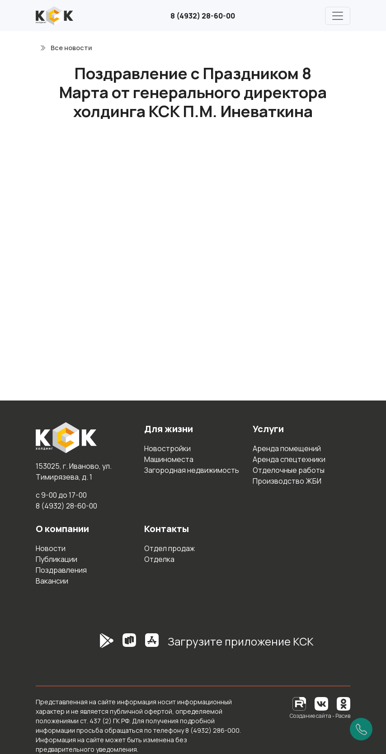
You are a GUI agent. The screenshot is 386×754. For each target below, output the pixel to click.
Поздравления (61, 570)
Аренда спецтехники (289, 459)
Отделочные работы (289, 470)
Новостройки (167, 448)
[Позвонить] (361, 729)
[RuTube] (299, 703)
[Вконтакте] (321, 703)
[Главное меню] (337, 16)
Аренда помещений (287, 448)
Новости (51, 548)
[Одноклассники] (343, 703)
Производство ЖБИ (287, 481)
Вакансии (52, 581)
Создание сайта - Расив (320, 716)
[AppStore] (152, 645)
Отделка (159, 559)
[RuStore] (129, 645)
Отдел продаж (169, 548)
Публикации (56, 559)
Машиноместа (168, 459)
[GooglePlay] (93, 645)
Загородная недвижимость (191, 470)
